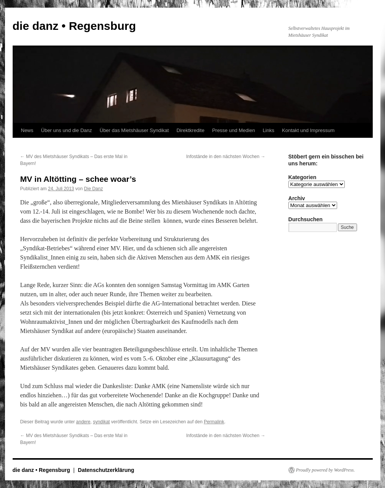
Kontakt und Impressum (308, 130)
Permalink (214, 421)
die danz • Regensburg (74, 26)
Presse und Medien (233, 130)
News (27, 130)
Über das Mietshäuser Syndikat (134, 130)
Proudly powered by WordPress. (325, 470)
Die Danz (93, 188)
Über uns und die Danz (66, 130)
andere (83, 421)
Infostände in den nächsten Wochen (225, 156)
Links (268, 130)
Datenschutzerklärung (106, 470)
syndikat (101, 421)
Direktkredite (191, 130)
